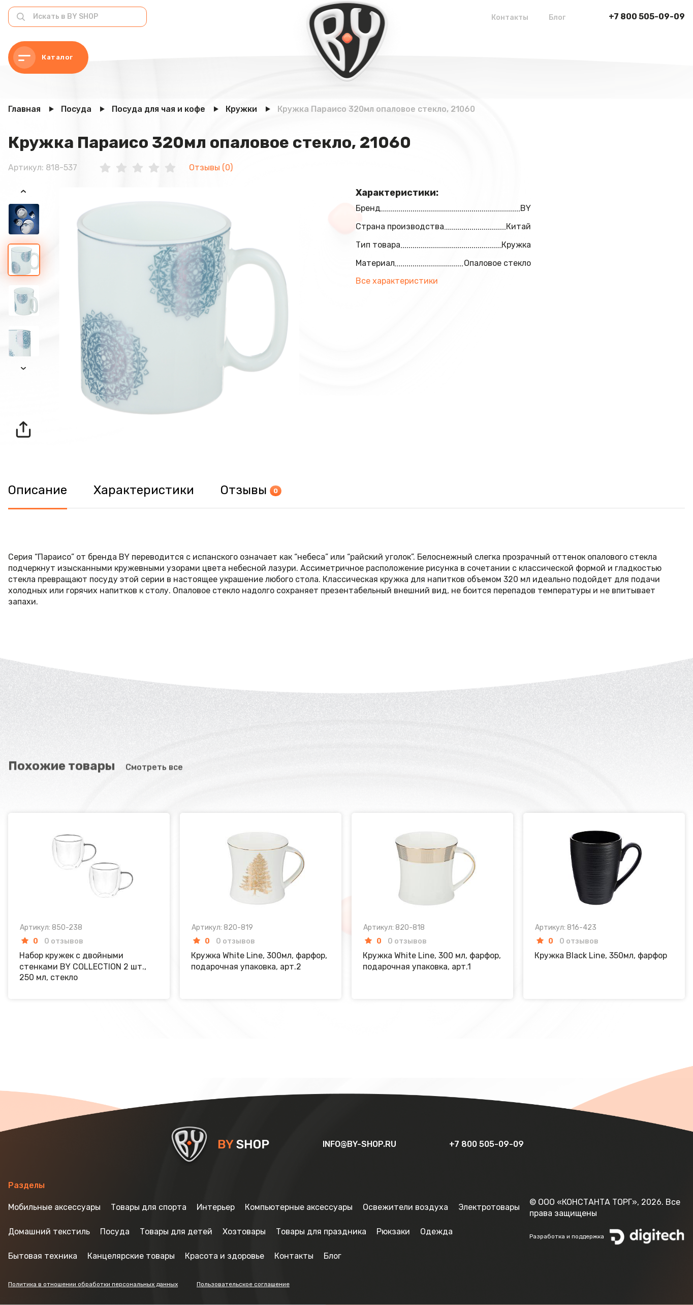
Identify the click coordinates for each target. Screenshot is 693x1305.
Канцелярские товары (131, 1256)
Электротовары (489, 1207)
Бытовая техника (42, 1256)
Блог (557, 17)
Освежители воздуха (405, 1207)
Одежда (436, 1231)
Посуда (115, 1231)
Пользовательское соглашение (243, 1284)
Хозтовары (244, 1231)
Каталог (43, 57)
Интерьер (216, 1207)
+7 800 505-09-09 (647, 16)
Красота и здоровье (224, 1256)
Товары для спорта (148, 1207)
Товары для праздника (321, 1231)
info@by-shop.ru (360, 1144)
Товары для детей (176, 1231)
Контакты (509, 17)
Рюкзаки (393, 1231)
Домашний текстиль (49, 1231)
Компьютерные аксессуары (299, 1207)
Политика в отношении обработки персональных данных (93, 1284)
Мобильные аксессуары (54, 1207)
